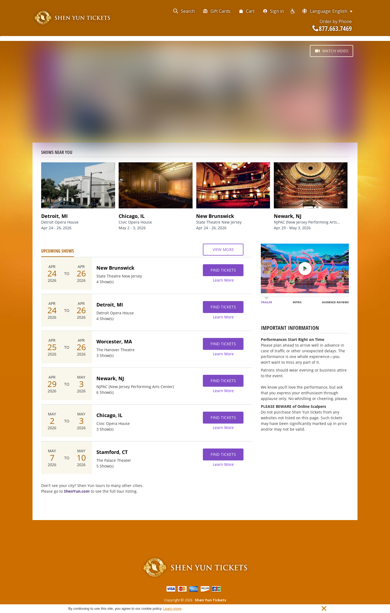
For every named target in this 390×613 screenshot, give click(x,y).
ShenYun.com (77, 491)
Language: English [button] (327, 11)
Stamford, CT (112, 452)
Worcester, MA (114, 341)
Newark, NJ (110, 378)
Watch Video (331, 51)
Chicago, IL (109, 415)
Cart (247, 11)
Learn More (223, 280)
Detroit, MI (109, 304)
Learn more (172, 608)
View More (223, 250)
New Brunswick (115, 267)
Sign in (273, 11)
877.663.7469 (332, 28)
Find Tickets (223, 270)
